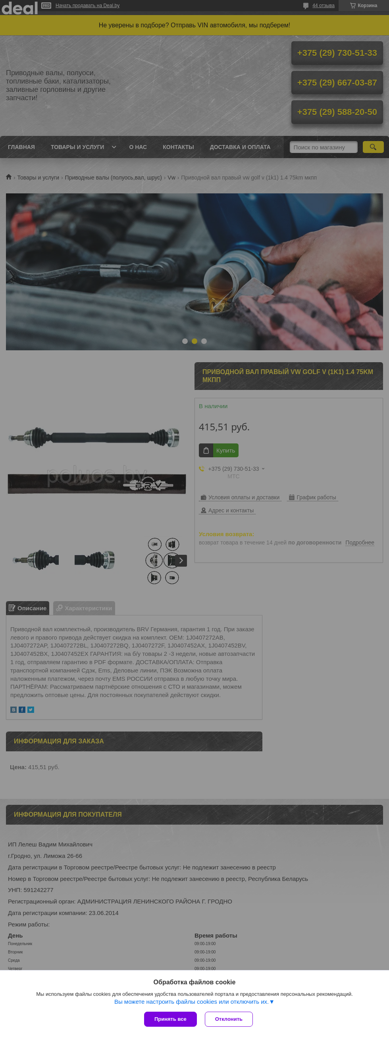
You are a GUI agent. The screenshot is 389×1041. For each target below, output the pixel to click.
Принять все (170, 1019)
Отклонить (229, 1019)
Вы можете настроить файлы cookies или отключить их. (191, 1001)
